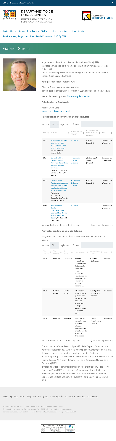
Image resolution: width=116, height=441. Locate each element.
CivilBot (44, 31)
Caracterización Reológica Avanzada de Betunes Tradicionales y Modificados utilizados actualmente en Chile (59, 185)
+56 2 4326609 (70, 412)
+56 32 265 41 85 (46, 409)
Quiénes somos (17, 396)
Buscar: (92, 124)
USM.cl (5, 3)
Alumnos (81, 396)
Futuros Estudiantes (60, 31)
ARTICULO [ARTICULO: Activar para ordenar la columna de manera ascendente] (55, 133)
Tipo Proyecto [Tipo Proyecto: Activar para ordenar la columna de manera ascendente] (56, 252)
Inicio (5, 31)
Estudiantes (33, 31)
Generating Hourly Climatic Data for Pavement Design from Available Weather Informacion (59, 163)
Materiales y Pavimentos (78, 96)
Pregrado (31, 396)
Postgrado (43, 396)
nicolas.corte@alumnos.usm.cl (56, 111)
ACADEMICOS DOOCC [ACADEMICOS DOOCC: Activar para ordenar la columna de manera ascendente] (76, 133)
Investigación (56, 396)
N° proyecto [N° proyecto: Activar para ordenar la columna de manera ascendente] (66, 252)
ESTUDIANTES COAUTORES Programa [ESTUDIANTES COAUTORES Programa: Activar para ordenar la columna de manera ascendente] (92, 132)
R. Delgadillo (75, 158)
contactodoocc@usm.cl (62, 409)
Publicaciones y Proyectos (15, 36)
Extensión (70, 396)
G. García (74, 140)
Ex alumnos (92, 396)
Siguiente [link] (106, 225)
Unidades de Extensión (41, 36)
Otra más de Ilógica (104, 416)
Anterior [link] (96, 225)
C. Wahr (74, 160)
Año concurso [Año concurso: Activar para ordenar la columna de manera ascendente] (46, 252)
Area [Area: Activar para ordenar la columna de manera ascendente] (104, 133)
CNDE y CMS (60, 36)
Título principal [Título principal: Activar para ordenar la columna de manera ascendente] (79, 252)
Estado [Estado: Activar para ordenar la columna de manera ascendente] (106, 252)
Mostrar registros (55, 124)
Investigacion (78, 31)
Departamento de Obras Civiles (22, 3)
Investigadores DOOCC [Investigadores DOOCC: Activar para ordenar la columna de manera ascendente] (95, 252)
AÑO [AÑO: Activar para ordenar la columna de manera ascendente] (45, 133)
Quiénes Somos (17, 31)
